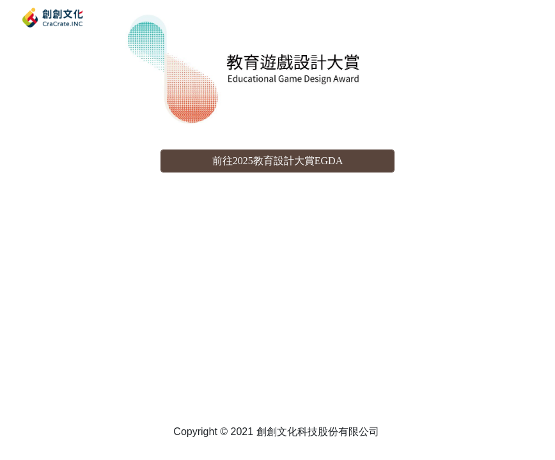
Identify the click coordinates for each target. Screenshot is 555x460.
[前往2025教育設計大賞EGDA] (278, 161)
